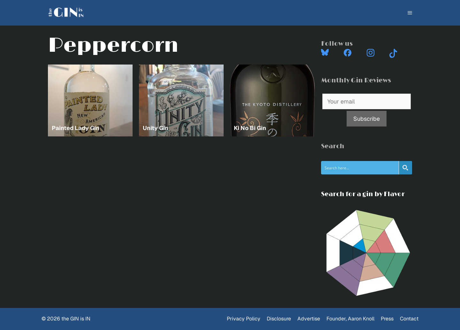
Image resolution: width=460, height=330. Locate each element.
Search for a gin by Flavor (363, 194)
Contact (409, 318)
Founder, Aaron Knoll (350, 318)
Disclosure (279, 318)
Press (387, 318)
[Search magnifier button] (405, 167)
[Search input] (360, 168)
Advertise (308, 318)
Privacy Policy (243, 318)
